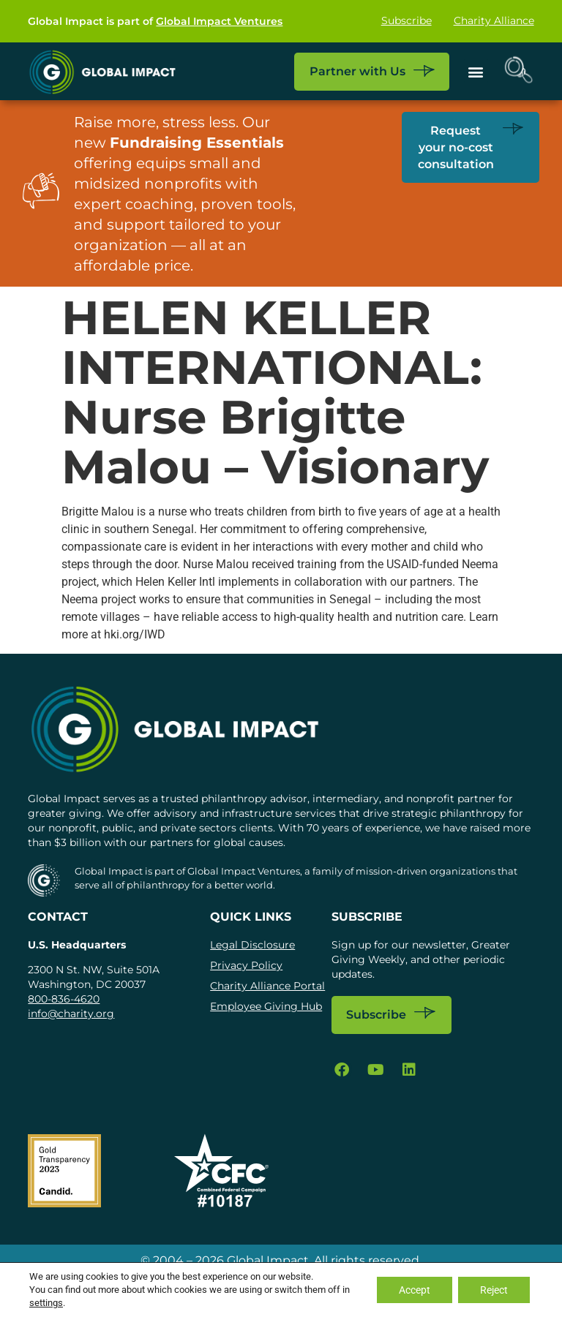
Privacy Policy (246, 965)
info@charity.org (71, 1013)
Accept (414, 1290)
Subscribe (406, 21)
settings (46, 1302)
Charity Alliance (494, 21)
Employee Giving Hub (266, 1006)
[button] (476, 71)
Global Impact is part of (155, 21)
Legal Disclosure (252, 944)
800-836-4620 (64, 998)
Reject (494, 1290)
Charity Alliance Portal (267, 985)
